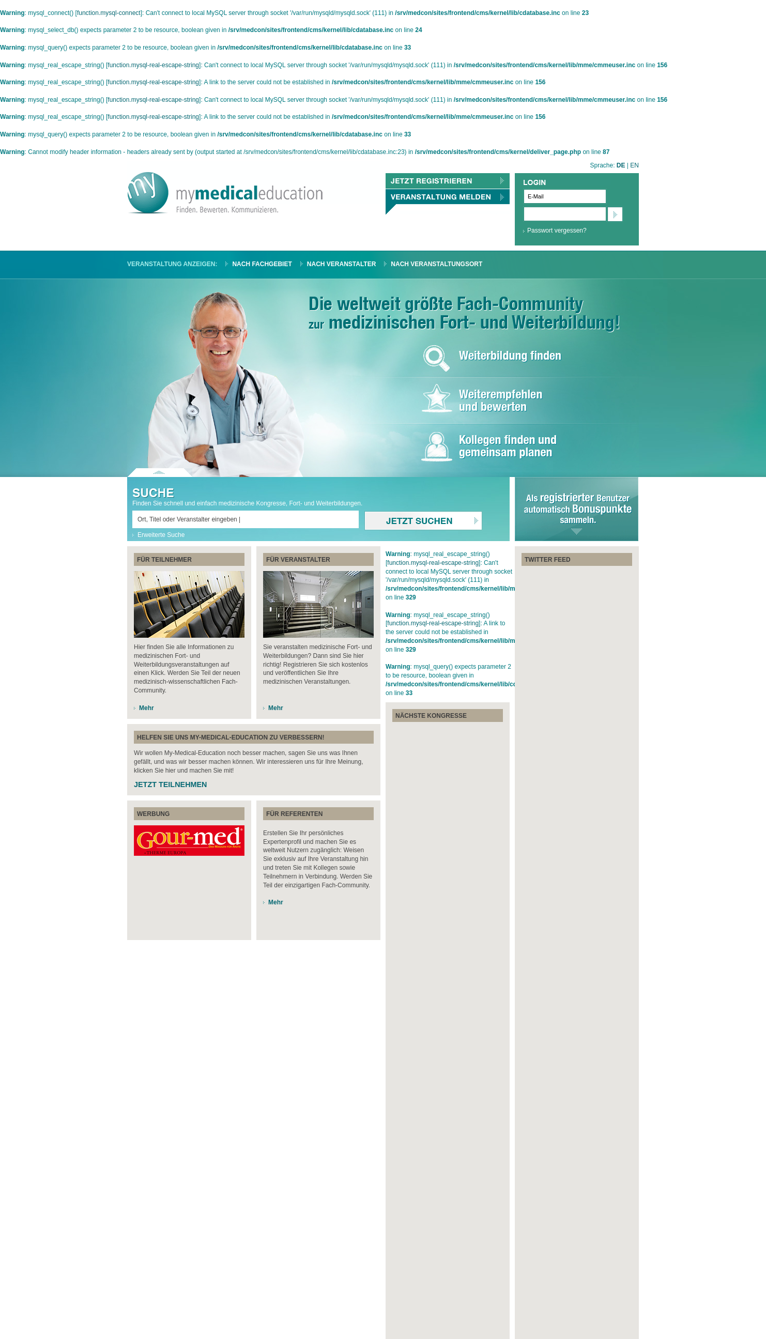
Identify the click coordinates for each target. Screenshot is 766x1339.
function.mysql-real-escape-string (153, 65)
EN (634, 165)
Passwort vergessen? (557, 230)
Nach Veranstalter (341, 264)
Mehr (146, 708)
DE (621, 165)
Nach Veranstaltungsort (436, 264)
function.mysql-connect (109, 13)
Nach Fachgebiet (262, 264)
